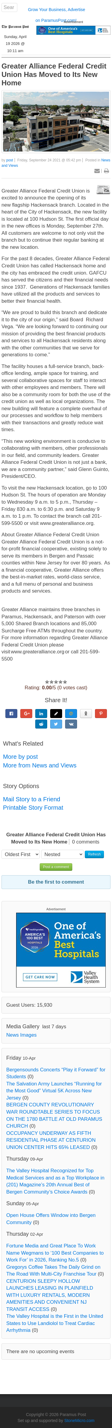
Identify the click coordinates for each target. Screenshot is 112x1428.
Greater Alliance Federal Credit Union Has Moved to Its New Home (53, 74)
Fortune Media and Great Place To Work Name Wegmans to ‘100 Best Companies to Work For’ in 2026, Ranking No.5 (55, 1253)
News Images (21, 1035)
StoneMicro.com (79, 1420)
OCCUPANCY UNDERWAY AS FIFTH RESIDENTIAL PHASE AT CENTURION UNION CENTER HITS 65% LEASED (51, 1140)
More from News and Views (39, 765)
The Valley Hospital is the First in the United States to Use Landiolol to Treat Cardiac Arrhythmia (54, 1323)
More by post (20, 756)
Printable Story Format (33, 807)
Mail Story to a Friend (31, 799)
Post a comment (56, 867)
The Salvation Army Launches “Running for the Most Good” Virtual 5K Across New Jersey (54, 1091)
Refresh (94, 854)
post (9, 160)
